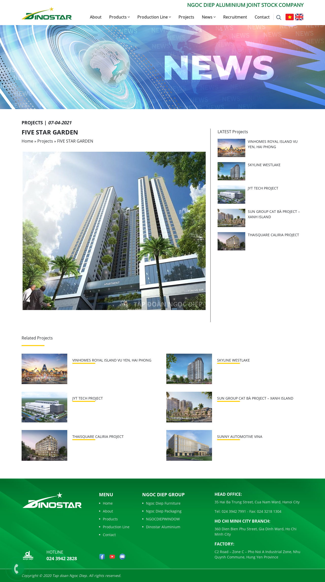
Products (119, 17)
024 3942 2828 (61, 558)
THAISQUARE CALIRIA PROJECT (273, 234)
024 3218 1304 (268, 511)
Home (27, 141)
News (209, 17)
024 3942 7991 (233, 511)
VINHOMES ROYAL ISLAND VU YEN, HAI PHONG (111, 360)
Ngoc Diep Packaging (162, 511)
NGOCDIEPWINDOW (161, 519)
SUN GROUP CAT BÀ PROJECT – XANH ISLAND (255, 398)
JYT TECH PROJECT (263, 188)
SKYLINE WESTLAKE (264, 164)
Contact (262, 17)
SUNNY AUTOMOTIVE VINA (239, 436)
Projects (186, 17)
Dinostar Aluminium (161, 526)
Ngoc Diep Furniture (161, 503)
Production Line (154, 17)
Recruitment (235, 17)
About (96, 17)
